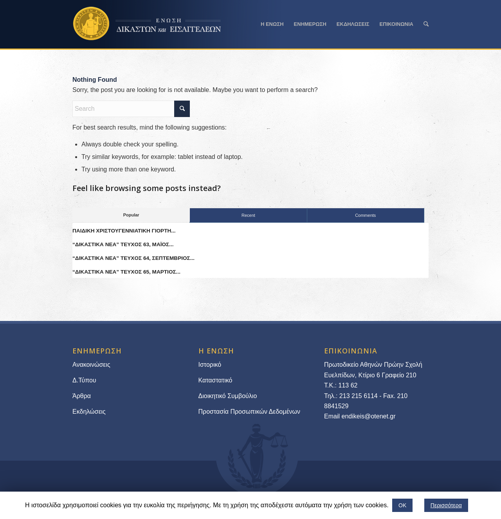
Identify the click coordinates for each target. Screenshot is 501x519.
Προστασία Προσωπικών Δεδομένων (249, 411)
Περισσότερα (446, 505)
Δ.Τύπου (84, 380)
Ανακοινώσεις (91, 364)
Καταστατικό (216, 380)
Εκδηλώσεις (89, 411)
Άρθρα (81, 396)
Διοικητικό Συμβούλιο (227, 396)
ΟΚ (402, 505)
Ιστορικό (210, 364)
